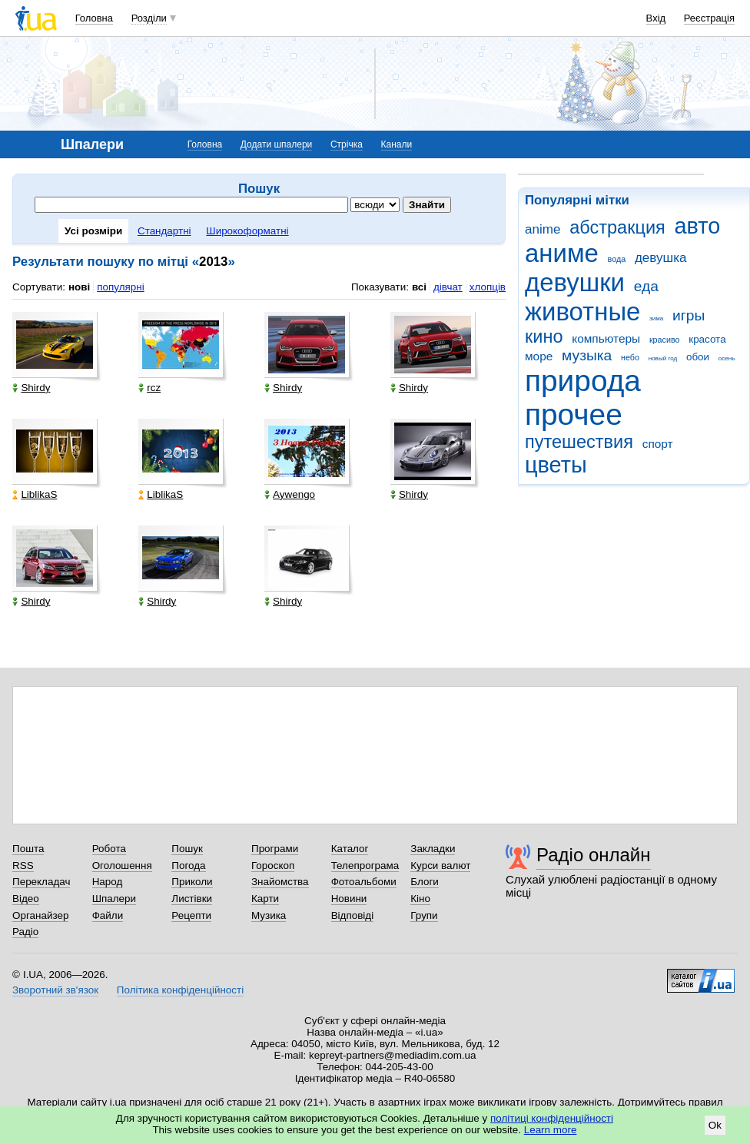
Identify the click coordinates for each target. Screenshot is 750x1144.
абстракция (617, 227)
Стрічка (346, 144)
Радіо (25, 931)
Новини (349, 898)
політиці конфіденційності (551, 1118)
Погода (188, 865)
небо (630, 357)
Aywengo (289, 494)
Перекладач (41, 881)
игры (688, 315)
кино (544, 337)
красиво (664, 339)
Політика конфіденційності (180, 990)
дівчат (448, 287)
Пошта (28, 848)
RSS (23, 865)
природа (583, 380)
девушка (661, 257)
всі (419, 287)
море (539, 356)
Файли (108, 915)
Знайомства (280, 881)
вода (617, 259)
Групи (423, 915)
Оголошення (122, 865)
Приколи (191, 881)
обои (697, 357)
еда (646, 286)
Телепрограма (365, 865)
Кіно (420, 898)
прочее (573, 414)
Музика (268, 915)
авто (698, 226)
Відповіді (352, 915)
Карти (265, 898)
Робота (109, 848)
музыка (587, 355)
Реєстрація (709, 18)
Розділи (149, 18)
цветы (556, 465)
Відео (25, 898)
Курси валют (440, 865)
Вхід (656, 18)
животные (582, 311)
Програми (274, 848)
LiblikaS (34, 494)
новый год (663, 358)
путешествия (579, 442)
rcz (149, 387)
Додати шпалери (276, 144)
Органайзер (40, 915)
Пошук (187, 848)
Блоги (424, 881)
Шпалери (114, 898)
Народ (107, 881)
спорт (657, 443)
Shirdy (31, 387)
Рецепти (191, 915)
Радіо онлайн (593, 854)
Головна (94, 18)
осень (726, 358)
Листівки (191, 898)
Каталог (350, 848)
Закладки (432, 848)
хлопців (488, 287)
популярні (120, 287)
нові (79, 287)
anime (542, 229)
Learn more (550, 1130)
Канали (397, 144)
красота (707, 339)
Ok (715, 1125)
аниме (562, 253)
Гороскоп (272, 865)
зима (656, 318)
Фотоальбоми (364, 881)
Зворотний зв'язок (55, 990)
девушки (575, 282)
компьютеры (606, 338)
